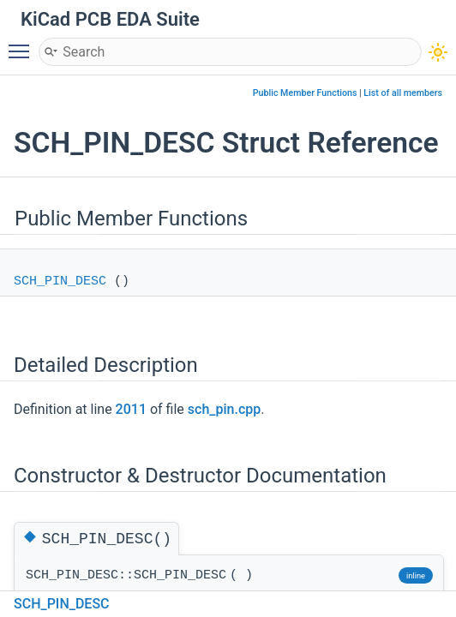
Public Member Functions (305, 93)
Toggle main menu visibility (23, 43)
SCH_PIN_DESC (60, 281)
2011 (131, 409)
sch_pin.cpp (224, 409)
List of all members (402, 93)
